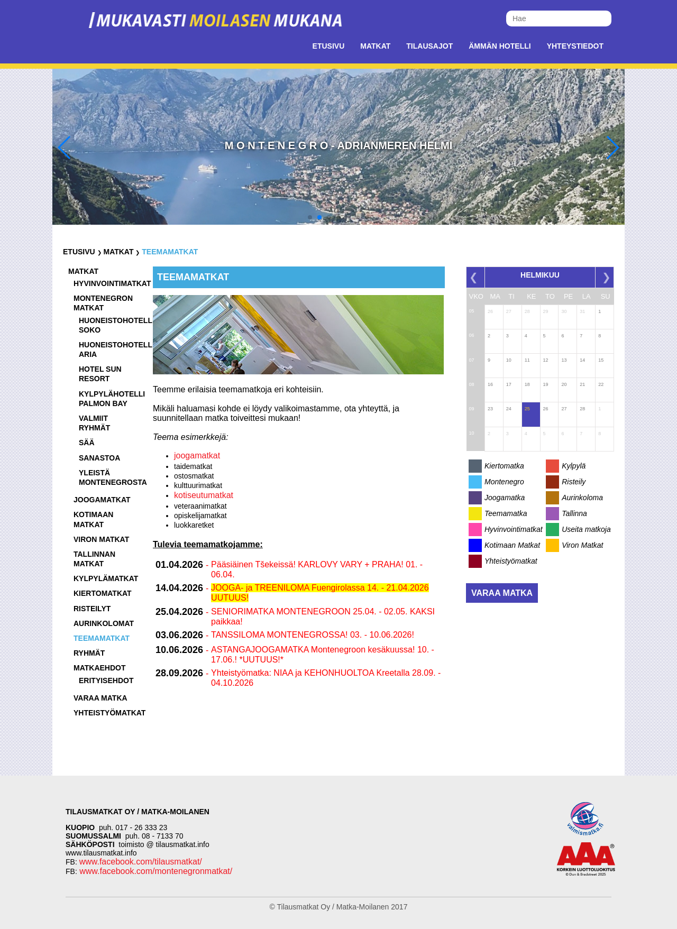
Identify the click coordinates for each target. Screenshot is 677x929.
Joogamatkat (102, 499)
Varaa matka (100, 698)
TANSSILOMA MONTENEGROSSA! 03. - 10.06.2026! (312, 634)
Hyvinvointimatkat (112, 283)
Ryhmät (89, 653)
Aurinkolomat (104, 623)
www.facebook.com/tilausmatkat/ (140, 861)
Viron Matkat (582, 545)
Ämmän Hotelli (499, 46)
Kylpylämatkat (106, 578)
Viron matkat (101, 539)
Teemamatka (505, 513)
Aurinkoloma (582, 497)
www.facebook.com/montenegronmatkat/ (154, 871)
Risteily (573, 481)
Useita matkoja (586, 529)
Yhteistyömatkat (109, 713)
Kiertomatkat (103, 593)
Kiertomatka (504, 466)
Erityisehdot (106, 680)
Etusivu (329, 46)
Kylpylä (573, 466)
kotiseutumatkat (203, 495)
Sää (87, 442)
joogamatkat (197, 455)
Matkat (375, 46)
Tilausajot (429, 46)
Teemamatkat (170, 251)
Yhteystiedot (575, 46)
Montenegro (504, 481)
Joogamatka (504, 497)
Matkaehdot (100, 668)
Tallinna (574, 513)
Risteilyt (92, 608)
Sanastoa (99, 458)
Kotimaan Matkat (512, 545)
